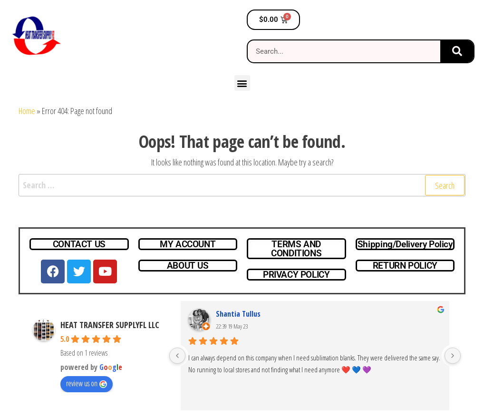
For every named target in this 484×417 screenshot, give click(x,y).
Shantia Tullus (238, 314)
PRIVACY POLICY (296, 274)
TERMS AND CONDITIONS (296, 249)
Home (27, 110)
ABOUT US (188, 265)
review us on (86, 383)
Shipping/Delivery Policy (405, 244)
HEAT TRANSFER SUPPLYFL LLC (109, 324)
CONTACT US (79, 244)
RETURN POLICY (405, 265)
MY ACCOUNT (187, 244)
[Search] (457, 51)
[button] (242, 83)
